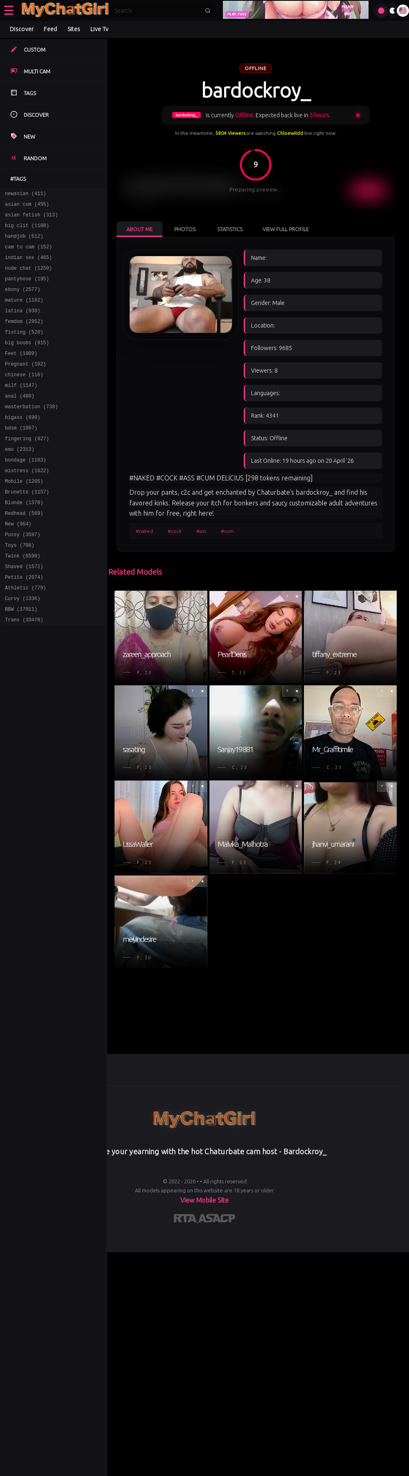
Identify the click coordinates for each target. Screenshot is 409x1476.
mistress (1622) (27, 503)
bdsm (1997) (21, 456)
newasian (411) (25, 194)
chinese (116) (24, 396)
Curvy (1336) (22, 646)
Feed (50, 29)
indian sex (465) (28, 265)
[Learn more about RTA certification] (186, 1220)
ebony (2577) (22, 301)
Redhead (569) (24, 551)
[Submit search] (207, 10)
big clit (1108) (27, 230)
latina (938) (22, 325)
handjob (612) (24, 242)
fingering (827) (27, 467)
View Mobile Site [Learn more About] (204, 1200)
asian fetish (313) (31, 218)
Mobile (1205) (24, 515)
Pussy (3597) (22, 574)
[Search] (157, 10)
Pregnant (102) (25, 384)
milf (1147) (21, 408)
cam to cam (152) (28, 253)
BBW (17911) (21, 658)
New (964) (18, 562)
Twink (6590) (22, 598)
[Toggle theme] (393, 10)
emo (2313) (19, 479)
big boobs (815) (27, 360)
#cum (227, 531)
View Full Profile (286, 229)
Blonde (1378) (24, 539)
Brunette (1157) (27, 527)
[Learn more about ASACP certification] (216, 1220)
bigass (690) (22, 444)
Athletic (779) (25, 634)
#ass (201, 531)
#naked (144, 531)
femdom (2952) (24, 337)
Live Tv (99, 29)
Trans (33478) (24, 669)
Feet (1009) (21, 372)
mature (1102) (24, 313)
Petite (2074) (24, 622)
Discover (22, 29)
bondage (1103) (25, 491)
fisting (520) (24, 349)
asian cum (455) (27, 206)
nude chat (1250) (28, 277)
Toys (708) (19, 586)
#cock (175, 531)
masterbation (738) (31, 432)
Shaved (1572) (24, 610)
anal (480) (19, 420)
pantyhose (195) (27, 289)
